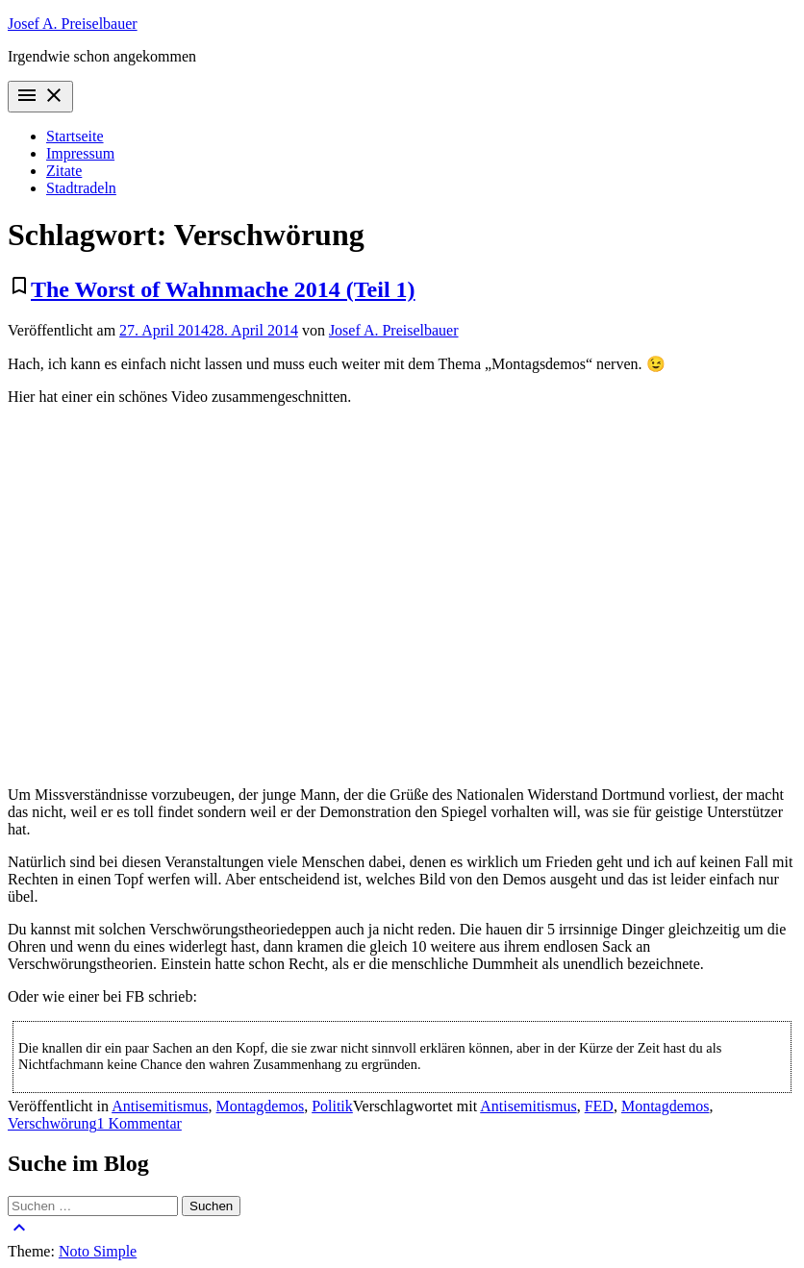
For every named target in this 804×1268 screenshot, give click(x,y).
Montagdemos (260, 1106)
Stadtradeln (81, 188)
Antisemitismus (160, 1106)
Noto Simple (98, 1251)
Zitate (64, 170)
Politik (332, 1106)
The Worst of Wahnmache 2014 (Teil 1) (223, 289)
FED (599, 1106)
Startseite (75, 136)
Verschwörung (52, 1123)
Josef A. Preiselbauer (73, 23)
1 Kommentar (138, 1123)
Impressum (80, 153)
